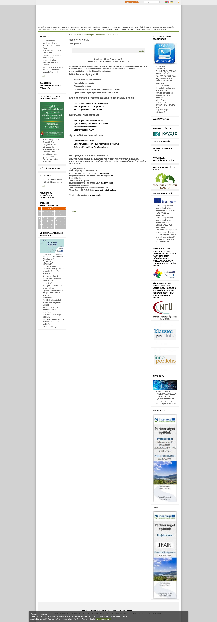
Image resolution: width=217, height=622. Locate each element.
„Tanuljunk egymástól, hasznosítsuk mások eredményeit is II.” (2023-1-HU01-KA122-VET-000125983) (166, 222)
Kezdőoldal (75, 35)
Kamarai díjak (44, 29)
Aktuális (44, 37)
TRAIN (155, 507)
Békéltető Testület (90, 27)
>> (64, 208)
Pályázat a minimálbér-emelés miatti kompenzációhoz (52, 57)
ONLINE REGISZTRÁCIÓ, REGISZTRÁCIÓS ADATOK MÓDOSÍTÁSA (166, 73)
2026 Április (52, 208)
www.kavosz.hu (94, 195)
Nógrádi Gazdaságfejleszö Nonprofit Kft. (92, 17)
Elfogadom (103, 619)
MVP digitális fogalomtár (52, 327)
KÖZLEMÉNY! (161, 66)
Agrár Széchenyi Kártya (84, 141)
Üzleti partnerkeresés (64, 29)
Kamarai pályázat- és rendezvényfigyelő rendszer (164, 95)
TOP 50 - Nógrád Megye (52, 182)
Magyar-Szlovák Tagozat (121, 14)
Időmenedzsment (50, 298)
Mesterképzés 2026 (50, 62)
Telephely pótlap (162, 86)
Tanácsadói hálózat (130, 29)
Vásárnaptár (160, 112)
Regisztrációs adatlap (164, 78)
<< (40, 208)
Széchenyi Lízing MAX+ (84, 130)
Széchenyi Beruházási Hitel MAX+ (88, 120)
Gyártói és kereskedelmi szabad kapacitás (51, 85)
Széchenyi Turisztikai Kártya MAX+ (89, 106)
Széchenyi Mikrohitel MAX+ (85, 127)
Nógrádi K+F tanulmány (52, 180)
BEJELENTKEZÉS (131, 2)
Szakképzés (120, 17)
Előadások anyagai (50, 168)
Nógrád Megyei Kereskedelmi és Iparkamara (87, 14)
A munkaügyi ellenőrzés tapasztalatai (47, 195)
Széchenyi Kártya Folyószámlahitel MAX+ (91, 103)
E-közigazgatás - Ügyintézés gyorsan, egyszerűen (51, 261)
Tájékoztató (160, 69)
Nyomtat (141, 51)
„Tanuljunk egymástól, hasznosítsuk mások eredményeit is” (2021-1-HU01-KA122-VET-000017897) (165, 210)
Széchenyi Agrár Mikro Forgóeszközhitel (91, 147)
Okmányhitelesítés (111, 27)
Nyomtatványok (130, 27)
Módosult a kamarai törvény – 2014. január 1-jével (166, 104)
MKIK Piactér (161, 100)
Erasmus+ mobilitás (163, 193)
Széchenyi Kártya (70, 27)
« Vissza (72, 212)
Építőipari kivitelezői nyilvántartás (157, 27)
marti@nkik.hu (107, 176)
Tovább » (43, 76)
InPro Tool (158, 376)
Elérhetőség (112, 29)
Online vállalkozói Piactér (90, 29)
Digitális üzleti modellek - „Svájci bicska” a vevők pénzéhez (53, 292)
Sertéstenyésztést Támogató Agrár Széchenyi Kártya (96, 144)
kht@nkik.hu (104, 173)
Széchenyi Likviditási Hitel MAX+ (88, 110)
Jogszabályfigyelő (163, 110)
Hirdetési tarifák (162, 141)
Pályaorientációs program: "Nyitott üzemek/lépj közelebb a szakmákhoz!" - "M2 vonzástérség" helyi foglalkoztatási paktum (164, 290)
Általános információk (49, 27)
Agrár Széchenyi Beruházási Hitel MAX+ (91, 124)
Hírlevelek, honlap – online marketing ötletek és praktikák (53, 321)
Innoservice (159, 411)
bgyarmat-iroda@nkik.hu (105, 190)
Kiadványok (46, 176)
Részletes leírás (88, 619)
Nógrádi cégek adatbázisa (154, 29)
